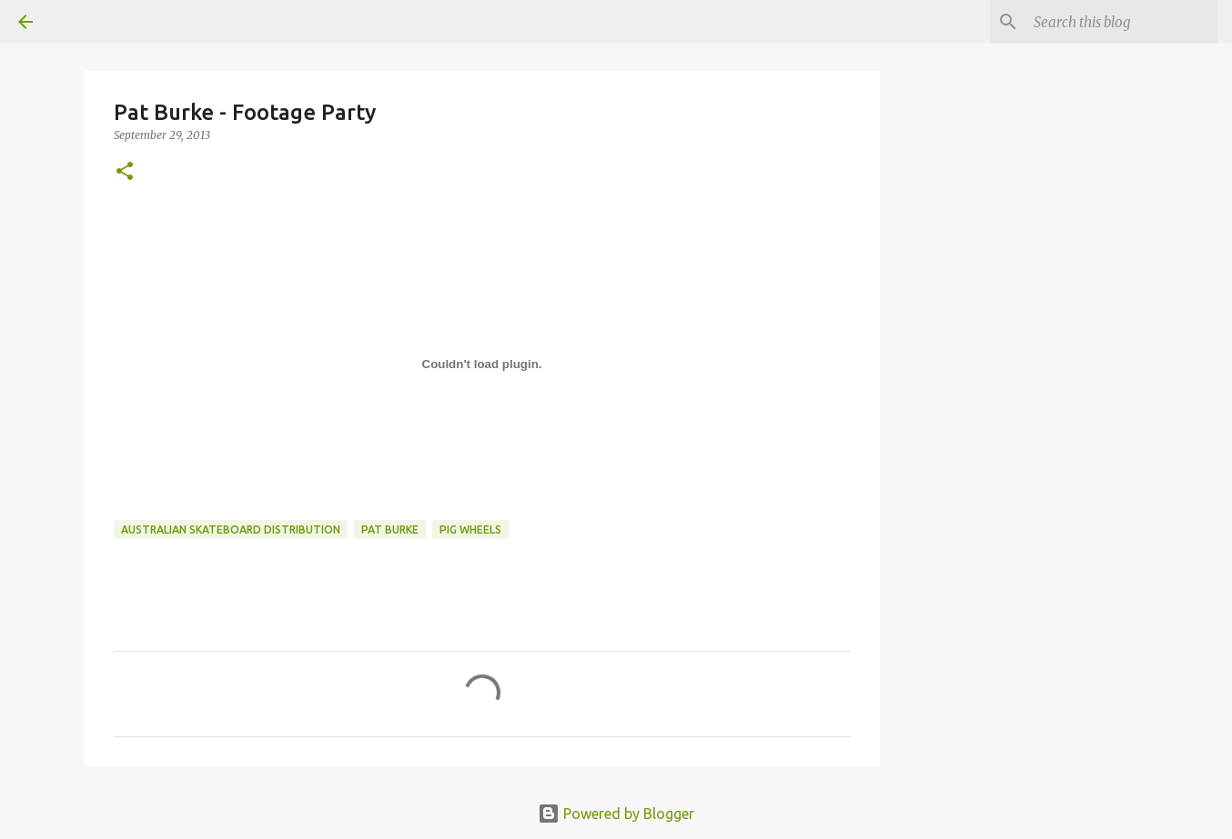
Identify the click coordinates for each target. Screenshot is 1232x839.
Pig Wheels (470, 529)
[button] (125, 172)
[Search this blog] (1121, 22)
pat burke (390, 529)
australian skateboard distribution (230, 529)
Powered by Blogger (616, 813)
